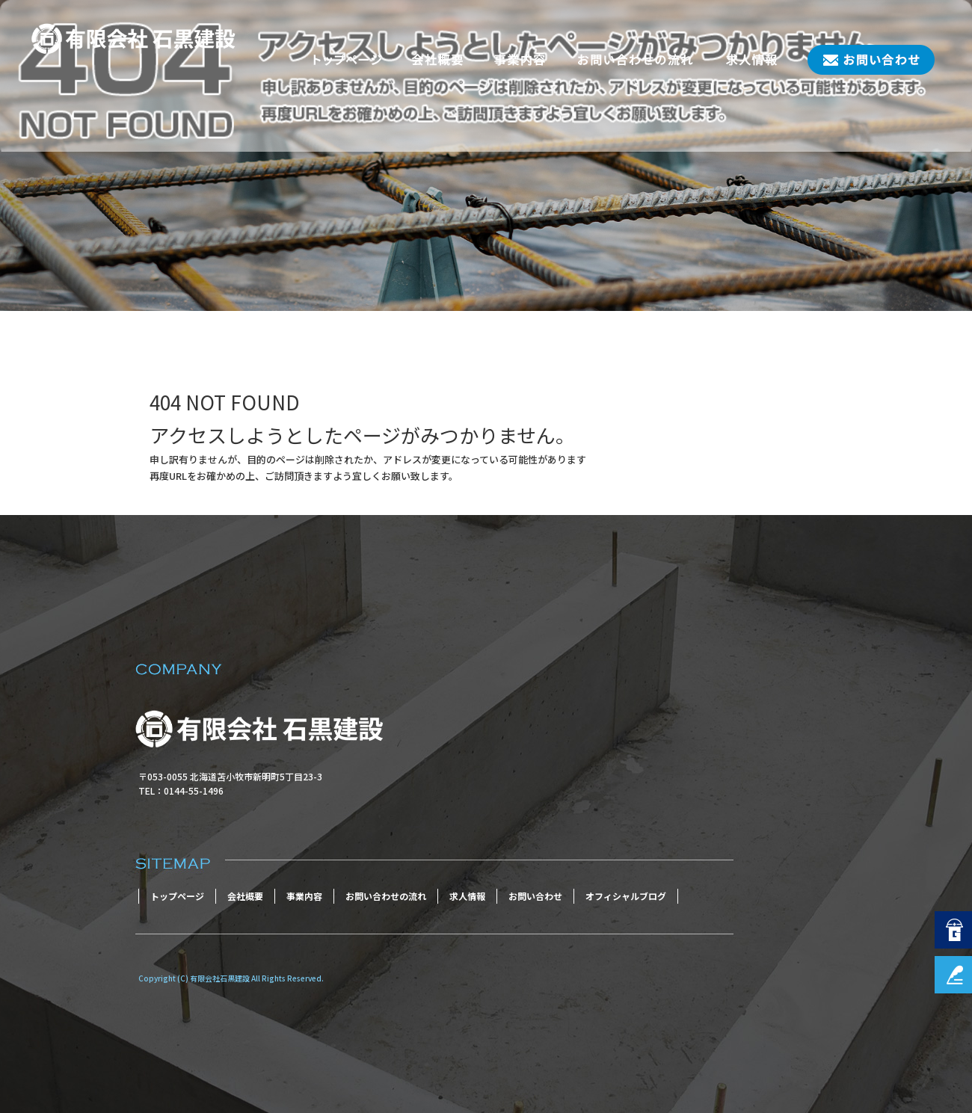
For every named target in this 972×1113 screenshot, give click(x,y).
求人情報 (751, 59)
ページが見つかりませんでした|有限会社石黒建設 (120, 286)
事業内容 (520, 59)
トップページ (347, 59)
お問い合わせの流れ (635, 59)
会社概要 (437, 59)
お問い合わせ (864, 59)
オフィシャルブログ (625, 896)
